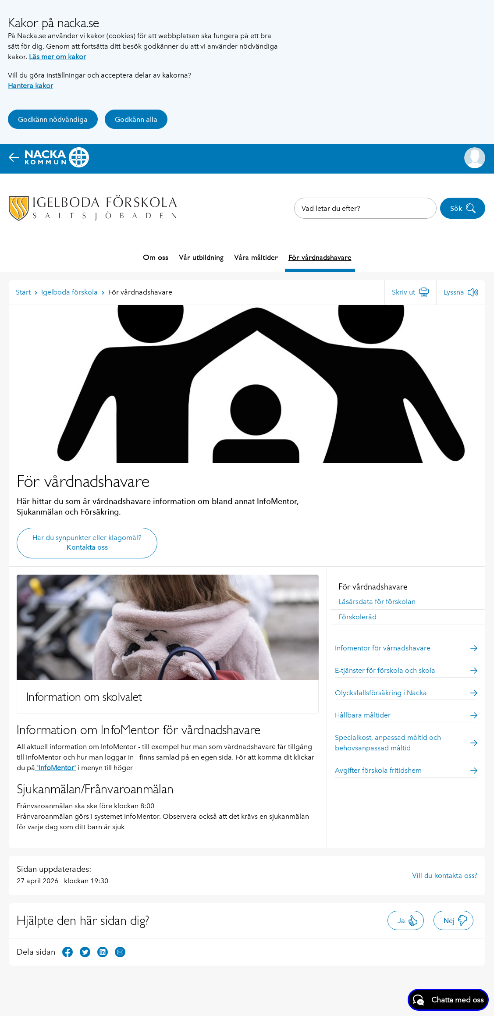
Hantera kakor (30, 86)
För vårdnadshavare (320, 257)
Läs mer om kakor (57, 57)
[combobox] (365, 208)
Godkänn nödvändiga (53, 119)
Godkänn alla (136, 119)
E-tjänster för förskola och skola (406, 670)
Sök (463, 208)
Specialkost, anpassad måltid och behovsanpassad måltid (406, 742)
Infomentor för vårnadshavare (406, 648)
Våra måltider (256, 257)
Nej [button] (456, 920)
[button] (474, 157)
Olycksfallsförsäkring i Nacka (406, 693)
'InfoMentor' (55, 768)
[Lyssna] (461, 292)
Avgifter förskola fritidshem (406, 770)
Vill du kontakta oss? (444, 875)
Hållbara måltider (406, 715)
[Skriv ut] (410, 292)
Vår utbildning (201, 257)
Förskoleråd (357, 617)
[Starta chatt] (448, 1000)
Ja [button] (408, 920)
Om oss (155, 257)
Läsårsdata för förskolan (377, 601)
